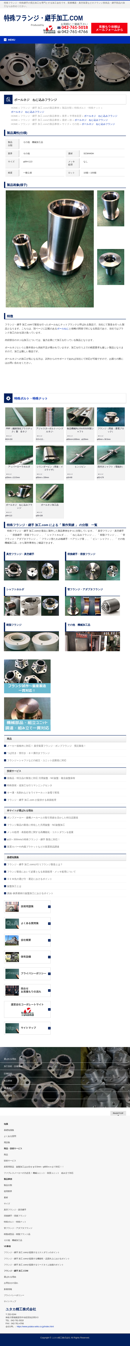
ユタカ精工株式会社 (61, 1338)
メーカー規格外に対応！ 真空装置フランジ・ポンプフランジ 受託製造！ (46, 745)
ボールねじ (63, 328)
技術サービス (10, 1161)
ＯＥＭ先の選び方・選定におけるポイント (29, 879)
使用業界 (8, 1191)
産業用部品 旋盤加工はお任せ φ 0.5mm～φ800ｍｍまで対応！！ (34, 1167)
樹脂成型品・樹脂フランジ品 (17, 1234)
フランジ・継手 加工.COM (16, 1271)
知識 (6, 1124)
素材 (6, 1197)
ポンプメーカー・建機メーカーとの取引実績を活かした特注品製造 (42, 817)
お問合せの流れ (11, 1283)
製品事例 (8, 1081)
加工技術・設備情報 (13, 1066)
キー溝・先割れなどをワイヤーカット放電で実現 (33, 792)
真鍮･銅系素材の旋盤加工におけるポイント (30, 893)
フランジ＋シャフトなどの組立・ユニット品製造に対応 (36, 760)
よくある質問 (10, 1136)
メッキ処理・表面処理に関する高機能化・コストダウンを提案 (40, 832)
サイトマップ (10, 1301)
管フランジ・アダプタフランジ (18, 1228)
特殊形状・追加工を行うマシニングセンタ (29, 785)
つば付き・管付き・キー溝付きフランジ (28, 753)
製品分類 (8, 1185)
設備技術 (8, 1073)
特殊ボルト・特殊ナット (31, 398)
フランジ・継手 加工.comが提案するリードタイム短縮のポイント (34, 1265)
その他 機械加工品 (13, 1240)
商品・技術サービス (13, 1148)
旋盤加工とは (14, 886)
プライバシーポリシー (14, 1295)
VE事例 (7, 1088)
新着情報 (8, 1095)
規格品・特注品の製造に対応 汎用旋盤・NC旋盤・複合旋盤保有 (41, 778)
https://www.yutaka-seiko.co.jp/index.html (35, 1326)
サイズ (7, 1203)
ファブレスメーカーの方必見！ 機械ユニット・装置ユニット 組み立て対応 (38, 1173)
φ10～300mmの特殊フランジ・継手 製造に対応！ (33, 839)
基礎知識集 (9, 1130)
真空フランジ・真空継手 (15, 1209)
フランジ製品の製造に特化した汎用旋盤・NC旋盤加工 (36, 825)
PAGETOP (118, 1113)
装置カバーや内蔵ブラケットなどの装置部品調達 (33, 846)
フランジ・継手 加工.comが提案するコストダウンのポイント (32, 1252)
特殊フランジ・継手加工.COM (43, 18)
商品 (6, 1154)
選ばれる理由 (10, 1059)
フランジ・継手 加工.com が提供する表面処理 (31, 800)
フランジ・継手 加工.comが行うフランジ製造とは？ (35, 864)
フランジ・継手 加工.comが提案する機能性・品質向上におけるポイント (37, 1258)
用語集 (7, 1142)
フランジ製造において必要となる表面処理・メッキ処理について (41, 871)
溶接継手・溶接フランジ (15, 1216)
